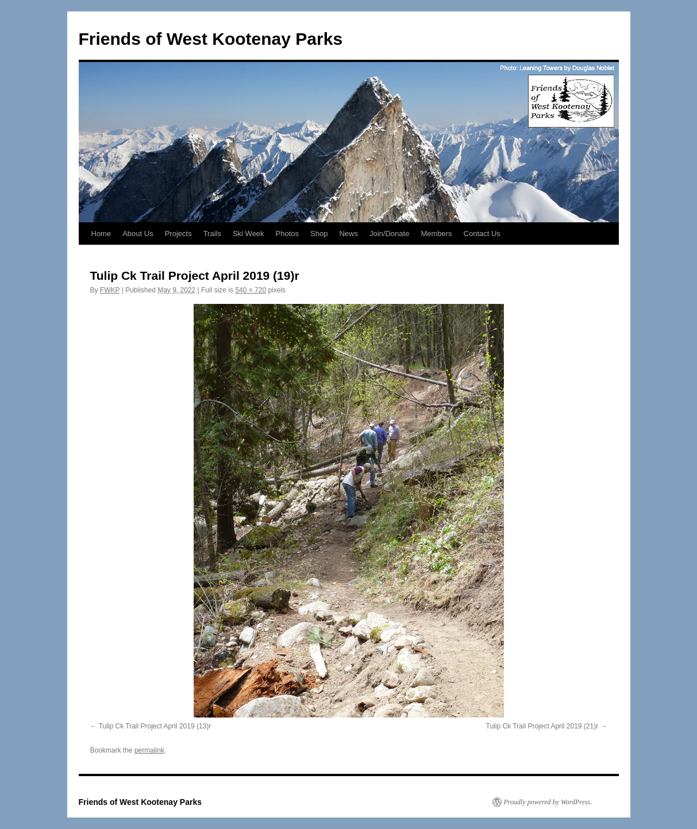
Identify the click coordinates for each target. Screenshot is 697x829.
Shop (319, 233)
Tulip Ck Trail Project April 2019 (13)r (155, 726)
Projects (178, 233)
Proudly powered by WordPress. (548, 802)
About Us (137, 233)
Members (436, 233)
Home (101, 233)
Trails (212, 233)
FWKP (110, 290)
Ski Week (248, 233)
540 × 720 (250, 290)
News (348, 233)
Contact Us (482, 233)
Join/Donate (389, 233)
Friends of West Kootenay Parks (211, 38)
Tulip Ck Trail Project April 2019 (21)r (542, 726)
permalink (149, 750)
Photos (287, 233)
